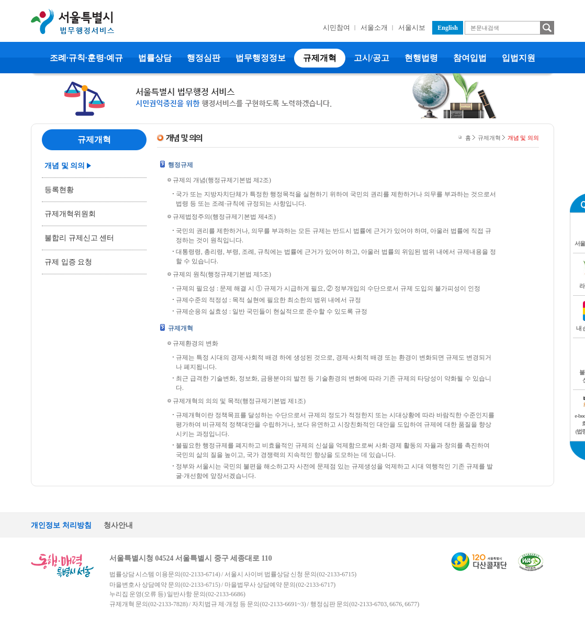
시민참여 (336, 27)
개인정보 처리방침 (61, 525)
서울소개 (374, 27)
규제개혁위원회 (70, 214)
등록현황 (59, 190)
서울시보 (411, 27)
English (447, 27)
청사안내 (118, 525)
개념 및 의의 (64, 166)
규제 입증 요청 (68, 262)
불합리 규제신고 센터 (79, 238)
